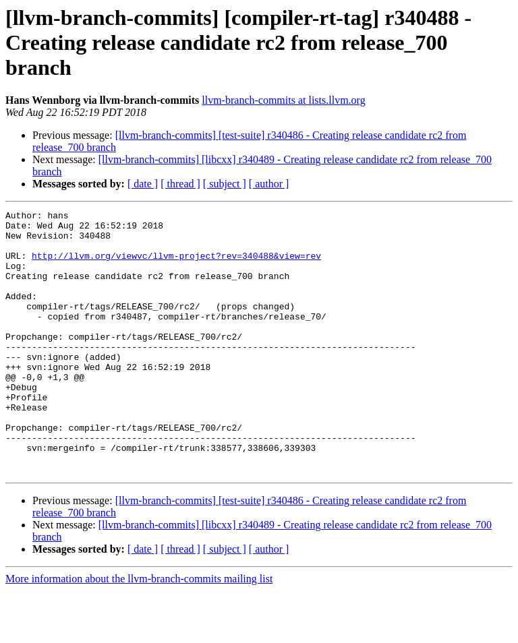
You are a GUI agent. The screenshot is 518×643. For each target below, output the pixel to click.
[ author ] (269, 183)
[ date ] (142, 183)
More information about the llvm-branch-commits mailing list (138, 631)
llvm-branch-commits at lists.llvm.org (283, 100)
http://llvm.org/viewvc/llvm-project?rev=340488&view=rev (176, 265)
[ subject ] (224, 183)
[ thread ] (180, 183)
